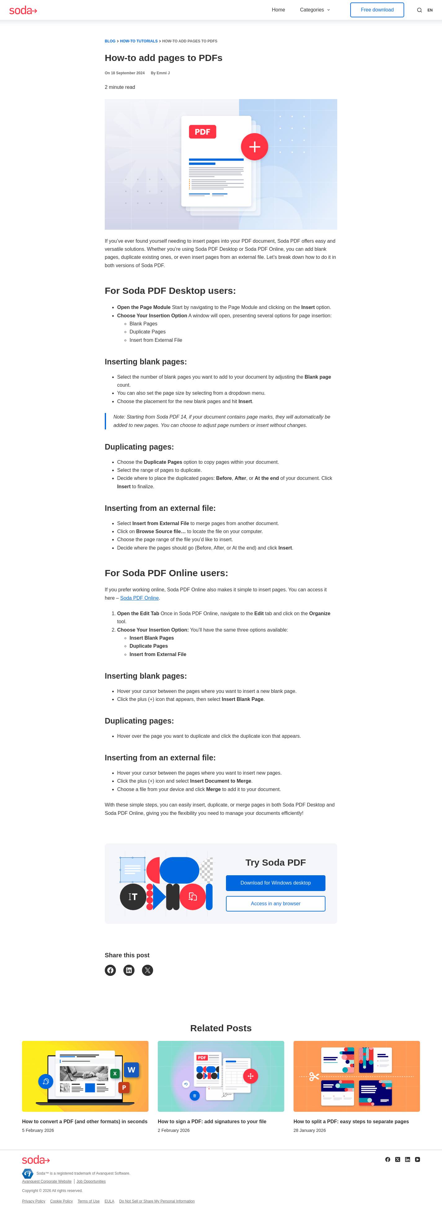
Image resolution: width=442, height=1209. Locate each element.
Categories (316, 10)
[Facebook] (387, 1159)
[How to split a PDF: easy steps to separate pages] (357, 1076)
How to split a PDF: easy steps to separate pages (351, 1121)
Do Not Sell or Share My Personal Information (157, 1201)
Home (278, 9)
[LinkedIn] (407, 1159)
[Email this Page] (147, 970)
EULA (109, 1201)
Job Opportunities (91, 1181)
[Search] (419, 10)
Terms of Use (89, 1201)
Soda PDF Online (139, 598)
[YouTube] (417, 1159)
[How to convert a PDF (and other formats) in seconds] (85, 1076)
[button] (430, 10)
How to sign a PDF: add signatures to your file (212, 1121)
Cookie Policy (61, 1201)
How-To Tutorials (138, 41)
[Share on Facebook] (110, 970)
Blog (110, 41)
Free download (377, 9)
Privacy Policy (33, 1201)
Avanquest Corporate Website (47, 1181)
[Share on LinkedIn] (129, 970)
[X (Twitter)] (397, 1159)
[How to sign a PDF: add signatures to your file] (221, 1076)
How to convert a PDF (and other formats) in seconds (85, 1121)
